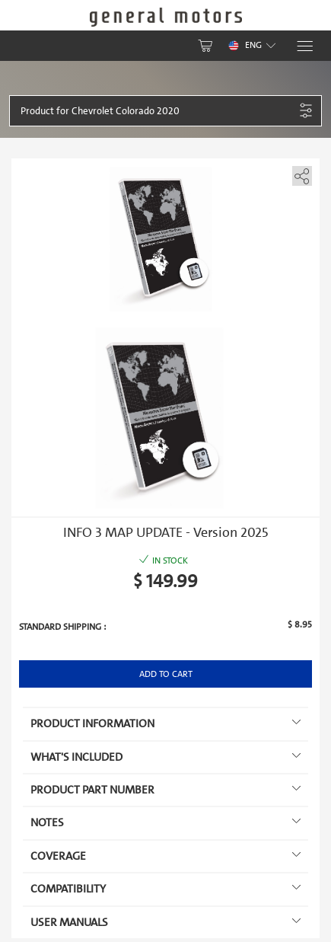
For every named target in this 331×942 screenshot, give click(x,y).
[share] (299, 173)
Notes (165, 822)
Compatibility (165, 888)
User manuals (165, 922)
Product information (165, 723)
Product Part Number (165, 789)
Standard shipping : (62, 627)
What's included (165, 757)
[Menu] (304, 46)
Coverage (165, 856)
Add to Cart (166, 674)
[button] (157, 111)
